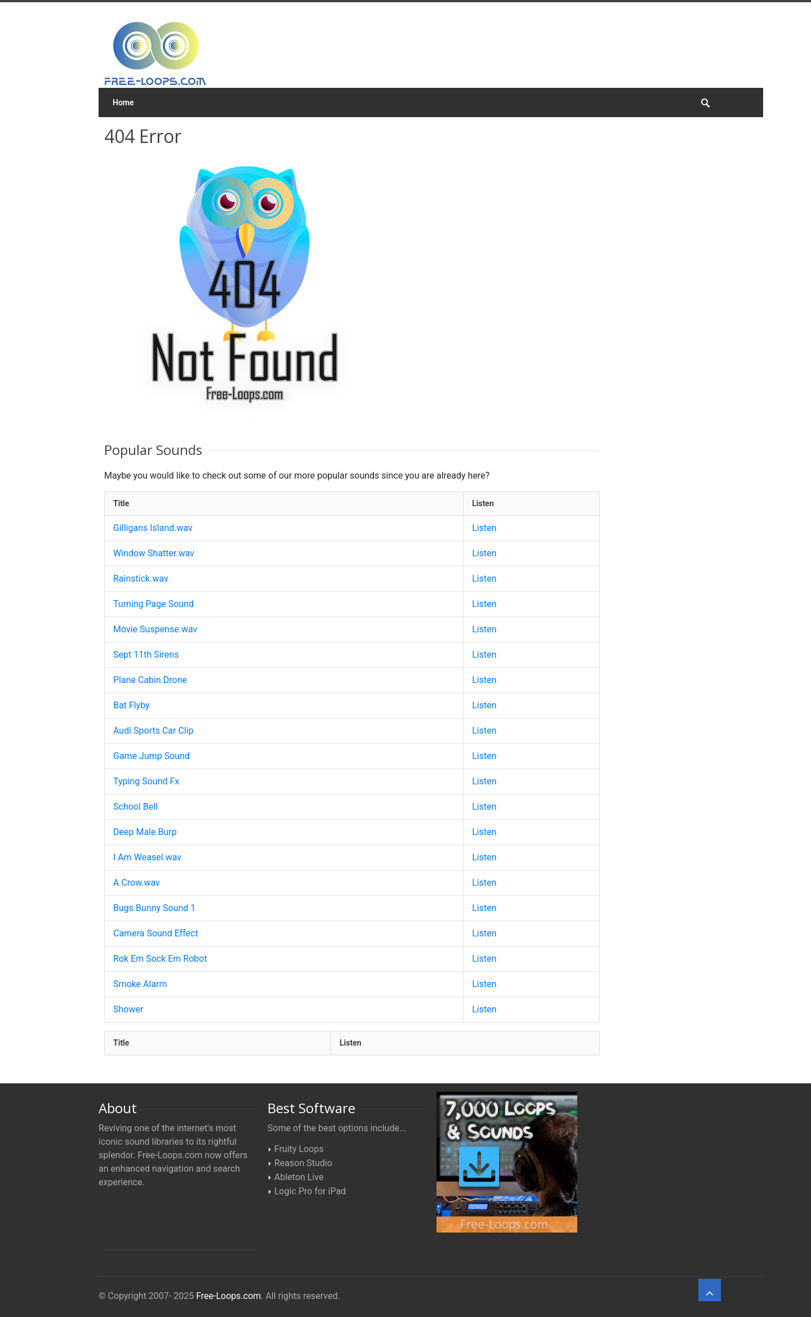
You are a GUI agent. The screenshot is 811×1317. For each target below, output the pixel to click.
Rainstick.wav (140, 578)
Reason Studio (303, 1163)
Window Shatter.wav (153, 553)
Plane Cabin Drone (150, 680)
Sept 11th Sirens (146, 654)
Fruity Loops (299, 1149)
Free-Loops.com (228, 1296)
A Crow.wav (136, 882)
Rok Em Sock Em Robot (160, 958)
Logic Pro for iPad (310, 1191)
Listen (484, 528)
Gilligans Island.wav (153, 528)
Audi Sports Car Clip (153, 730)
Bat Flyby (131, 705)
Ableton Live (298, 1177)
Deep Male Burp (145, 832)
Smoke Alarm (140, 984)
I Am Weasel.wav (147, 857)
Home (123, 102)
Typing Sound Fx (146, 781)
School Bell (135, 806)
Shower (128, 1009)
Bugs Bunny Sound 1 (154, 908)
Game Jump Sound (151, 756)
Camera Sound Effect (155, 933)
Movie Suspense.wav (155, 629)
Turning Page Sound (153, 604)
